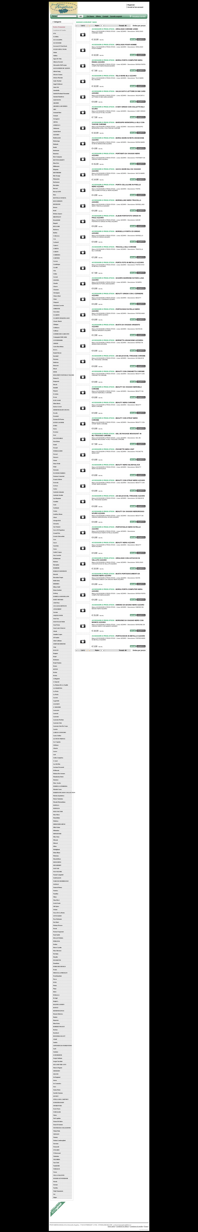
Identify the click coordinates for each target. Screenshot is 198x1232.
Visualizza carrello (137, 17)
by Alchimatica (144, 1229)
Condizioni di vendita (136, 1226)
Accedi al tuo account (135, 7)
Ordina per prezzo (139, 26)
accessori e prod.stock (83, 22)
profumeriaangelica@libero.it (122, 1225)
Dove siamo (111, 1226)
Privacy (146, 1226)
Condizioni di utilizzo (122, 1226)
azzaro (94, 22)
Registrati (131, 5)
